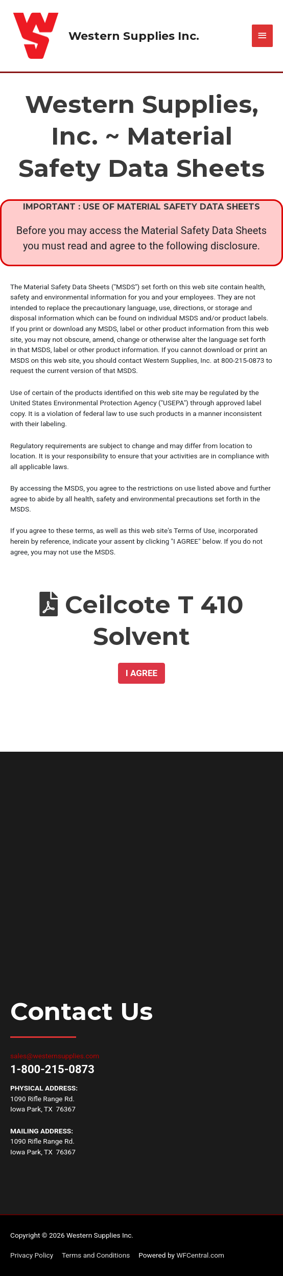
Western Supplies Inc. (133, 35)
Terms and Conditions (96, 1255)
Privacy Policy (31, 1255)
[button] (141, 673)
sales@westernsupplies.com (54, 1056)
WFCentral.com (200, 1255)
